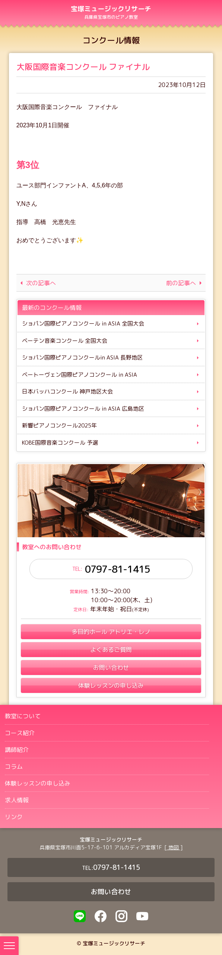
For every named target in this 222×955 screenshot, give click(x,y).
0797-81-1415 (117, 569)
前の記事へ (181, 283)
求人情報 (17, 800)
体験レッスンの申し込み (37, 784)
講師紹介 (17, 750)
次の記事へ (41, 283)
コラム (14, 767)
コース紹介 (20, 733)
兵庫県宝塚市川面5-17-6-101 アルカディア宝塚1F (100, 847)
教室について (23, 716)
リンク (14, 817)
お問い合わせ (111, 892)
